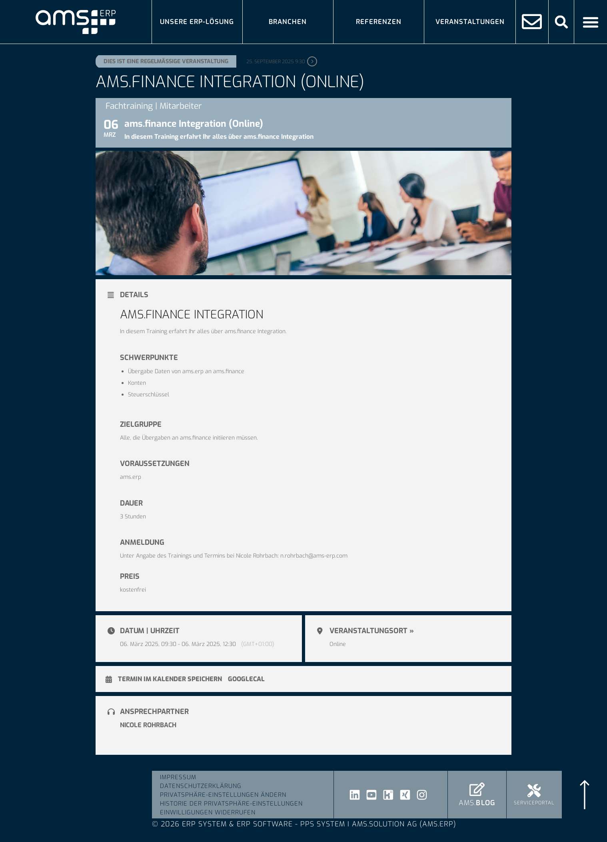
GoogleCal (246, 679)
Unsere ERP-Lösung (197, 21)
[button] (561, 21)
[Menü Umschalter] (590, 22)
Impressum (178, 777)
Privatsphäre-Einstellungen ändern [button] (223, 795)
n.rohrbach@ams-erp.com (313, 556)
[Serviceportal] (534, 790)
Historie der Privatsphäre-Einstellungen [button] (231, 804)
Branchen (288, 21)
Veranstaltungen (470, 21)
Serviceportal (534, 803)
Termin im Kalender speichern (170, 679)
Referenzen (378, 21)
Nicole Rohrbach (148, 725)
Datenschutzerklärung (201, 786)
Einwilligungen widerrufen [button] (208, 812)
